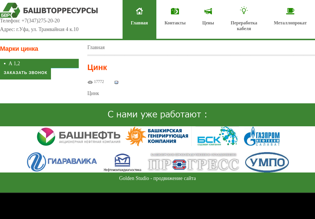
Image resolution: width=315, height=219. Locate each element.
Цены (208, 22)
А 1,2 (14, 63)
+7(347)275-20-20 (40, 21)
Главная (139, 22)
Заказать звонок (25, 72)
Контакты (175, 22)
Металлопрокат (290, 22)
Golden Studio (134, 178)
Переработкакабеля (244, 25)
